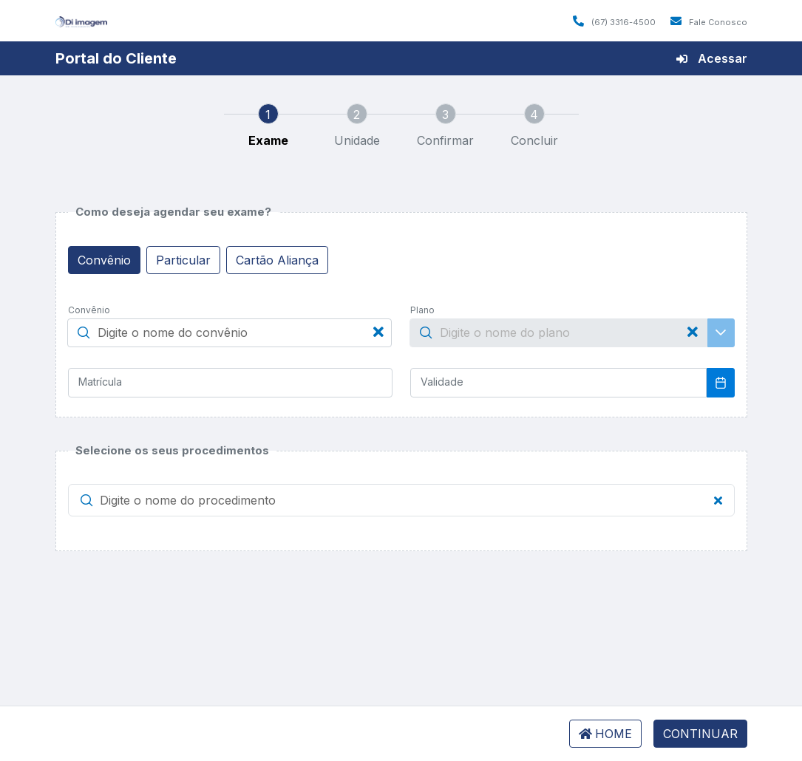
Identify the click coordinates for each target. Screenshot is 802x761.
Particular (183, 260)
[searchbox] (229, 333)
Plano (422, 309)
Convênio (104, 260)
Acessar (711, 58)
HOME (605, 733)
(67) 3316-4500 (614, 22)
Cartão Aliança (277, 260)
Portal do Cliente (116, 58)
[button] (86, 500)
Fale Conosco (708, 22)
